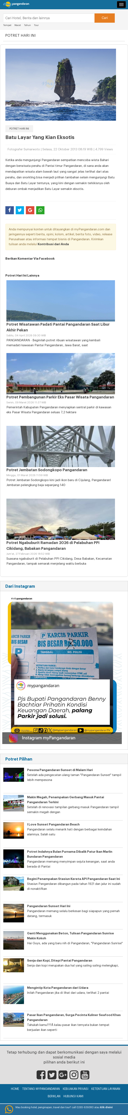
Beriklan (54, 1096)
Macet (17, 25)
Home (15, 1089)
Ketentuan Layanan (105, 1089)
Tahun (27, 25)
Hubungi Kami (73, 1096)
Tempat (7, 25)
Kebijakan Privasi (75, 1089)
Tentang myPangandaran (41, 1089)
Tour (36, 25)
